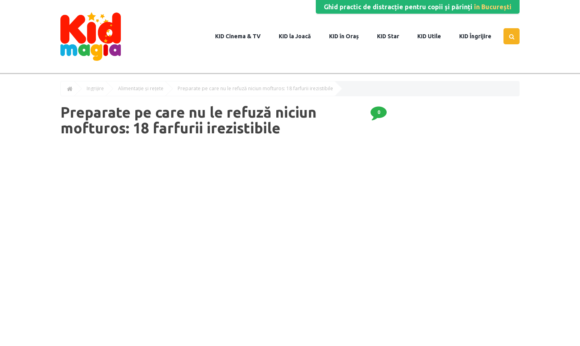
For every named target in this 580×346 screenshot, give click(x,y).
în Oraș (348, 36)
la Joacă (299, 36)
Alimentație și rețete (141, 88)
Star (392, 36)
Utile (434, 36)
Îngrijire (479, 36)
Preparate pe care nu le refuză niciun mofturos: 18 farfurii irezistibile (255, 88)
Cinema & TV (242, 36)
